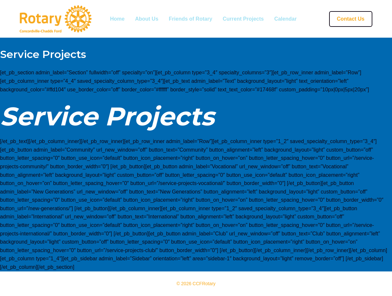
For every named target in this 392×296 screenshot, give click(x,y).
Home (117, 19)
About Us (146, 19)
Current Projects (243, 19)
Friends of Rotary (190, 19)
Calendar (285, 19)
